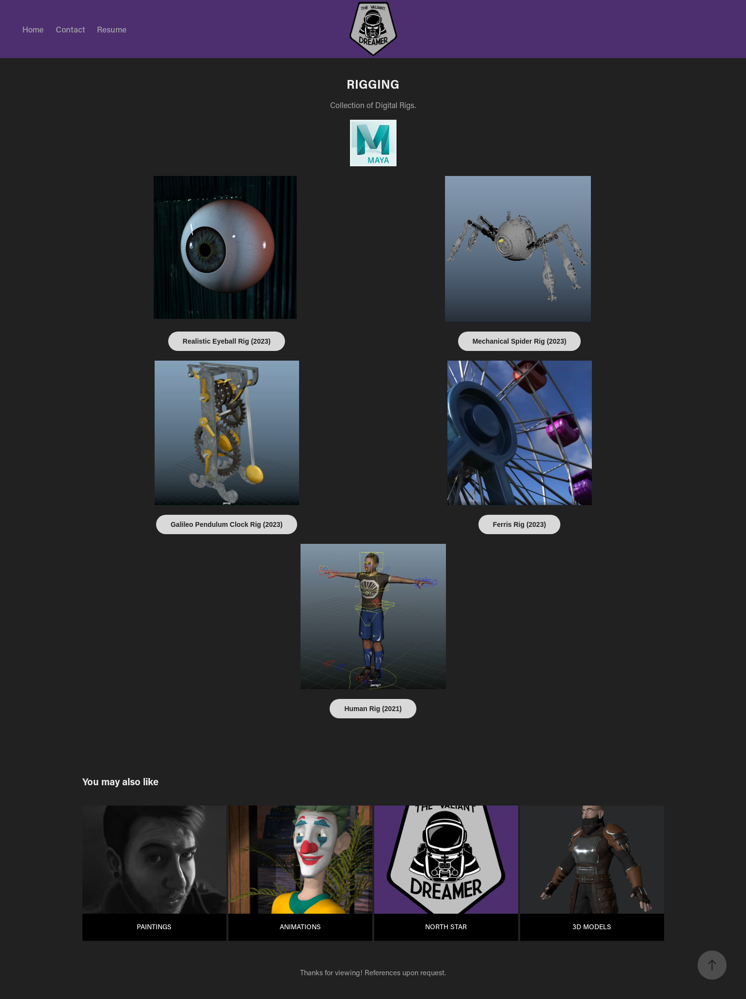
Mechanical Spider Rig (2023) (520, 341)
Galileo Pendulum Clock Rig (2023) (227, 524)
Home (33, 29)
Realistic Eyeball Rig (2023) (226, 341)
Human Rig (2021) (372, 709)
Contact (70, 29)
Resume (112, 29)
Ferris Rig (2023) (519, 524)
